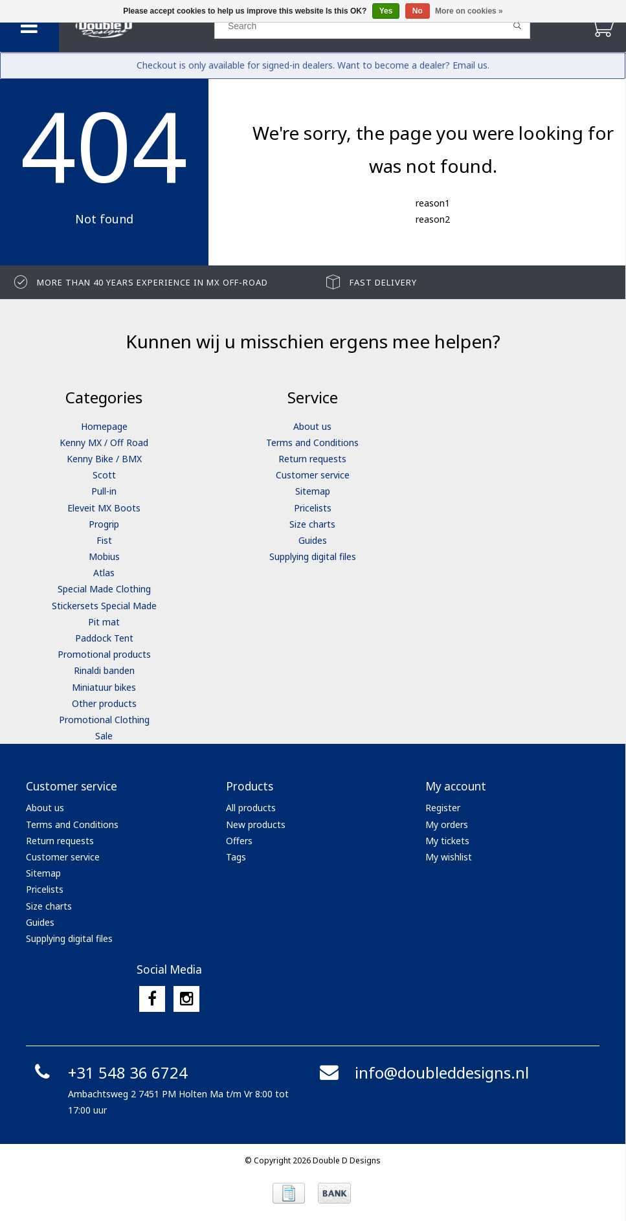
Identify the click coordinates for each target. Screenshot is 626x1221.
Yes (386, 11)
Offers (239, 841)
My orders (446, 824)
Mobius (104, 556)
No (417, 11)
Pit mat (104, 622)
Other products (104, 703)
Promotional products (104, 654)
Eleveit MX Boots (103, 508)
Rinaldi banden (104, 670)
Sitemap (312, 491)
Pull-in (104, 491)
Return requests (312, 459)
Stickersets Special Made (104, 605)
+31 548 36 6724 (108, 1072)
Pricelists (312, 508)
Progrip (104, 524)
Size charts (312, 524)
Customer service (313, 475)
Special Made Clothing (104, 589)
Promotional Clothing (104, 719)
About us (312, 426)
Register (442, 807)
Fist (104, 540)
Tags (236, 857)
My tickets (447, 841)
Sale (104, 736)
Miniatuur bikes (104, 687)
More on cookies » (469, 11)
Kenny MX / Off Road (104, 442)
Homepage (104, 426)
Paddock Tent (104, 638)
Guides (312, 540)
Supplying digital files (312, 556)
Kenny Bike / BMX (104, 459)
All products (251, 807)
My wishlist (448, 857)
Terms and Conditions (312, 442)
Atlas (104, 572)
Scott (104, 475)
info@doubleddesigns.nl (422, 1072)
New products (255, 824)
